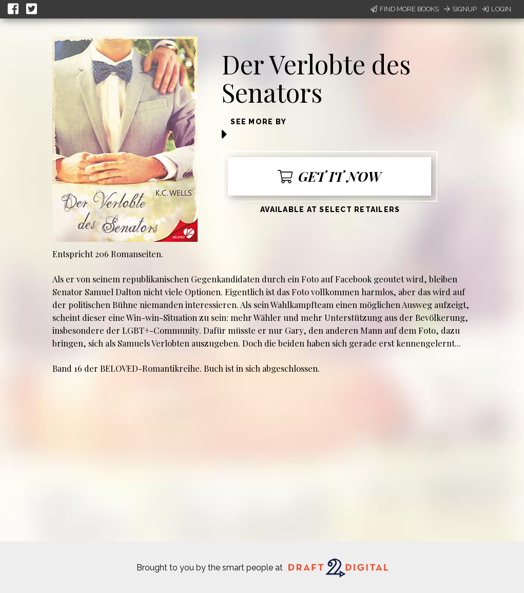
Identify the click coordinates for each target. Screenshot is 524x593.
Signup (460, 9)
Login (496, 9)
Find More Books (405, 9)
